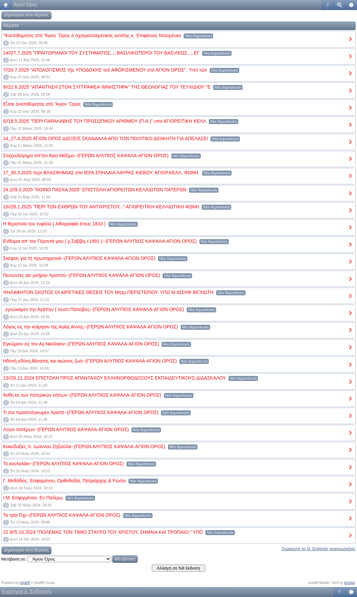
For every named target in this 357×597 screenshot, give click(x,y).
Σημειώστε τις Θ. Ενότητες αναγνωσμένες (319, 548)
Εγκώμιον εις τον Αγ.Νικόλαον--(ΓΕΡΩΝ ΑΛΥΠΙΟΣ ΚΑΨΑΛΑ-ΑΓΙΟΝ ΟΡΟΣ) (81, 343)
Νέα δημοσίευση (198, 36)
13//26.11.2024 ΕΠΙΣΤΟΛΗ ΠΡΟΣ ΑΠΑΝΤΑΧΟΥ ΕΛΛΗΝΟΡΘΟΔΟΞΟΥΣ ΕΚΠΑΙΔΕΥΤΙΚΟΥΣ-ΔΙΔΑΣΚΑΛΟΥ (114, 378)
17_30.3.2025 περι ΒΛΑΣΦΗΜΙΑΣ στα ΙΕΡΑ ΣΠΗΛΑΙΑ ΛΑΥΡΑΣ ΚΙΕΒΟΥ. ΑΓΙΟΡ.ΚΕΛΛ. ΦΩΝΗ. (101, 172)
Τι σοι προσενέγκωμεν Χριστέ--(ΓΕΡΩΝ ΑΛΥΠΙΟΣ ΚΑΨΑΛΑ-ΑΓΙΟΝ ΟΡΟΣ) (81, 412)
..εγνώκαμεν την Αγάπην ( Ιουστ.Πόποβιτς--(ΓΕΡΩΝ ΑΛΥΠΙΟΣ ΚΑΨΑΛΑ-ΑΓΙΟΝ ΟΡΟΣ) (93, 309)
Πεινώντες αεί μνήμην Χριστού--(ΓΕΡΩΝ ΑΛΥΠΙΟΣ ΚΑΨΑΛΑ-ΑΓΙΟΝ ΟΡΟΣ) (81, 275)
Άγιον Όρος (25, 4)
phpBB (25, 583)
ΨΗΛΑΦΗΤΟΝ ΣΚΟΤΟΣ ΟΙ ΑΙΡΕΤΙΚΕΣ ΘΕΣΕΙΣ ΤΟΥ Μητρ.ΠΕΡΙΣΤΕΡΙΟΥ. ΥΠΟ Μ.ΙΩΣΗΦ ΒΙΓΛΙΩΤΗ (108, 292)
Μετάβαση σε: (13, 559)
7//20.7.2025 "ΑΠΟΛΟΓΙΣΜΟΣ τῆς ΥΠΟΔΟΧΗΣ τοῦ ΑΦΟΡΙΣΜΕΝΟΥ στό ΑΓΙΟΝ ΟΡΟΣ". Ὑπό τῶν (105, 70)
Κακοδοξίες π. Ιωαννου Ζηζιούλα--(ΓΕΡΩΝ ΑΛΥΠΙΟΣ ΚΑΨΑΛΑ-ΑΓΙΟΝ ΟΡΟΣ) (84, 446)
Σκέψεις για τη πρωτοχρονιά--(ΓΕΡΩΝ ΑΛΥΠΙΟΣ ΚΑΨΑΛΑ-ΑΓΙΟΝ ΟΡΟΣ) (79, 258)
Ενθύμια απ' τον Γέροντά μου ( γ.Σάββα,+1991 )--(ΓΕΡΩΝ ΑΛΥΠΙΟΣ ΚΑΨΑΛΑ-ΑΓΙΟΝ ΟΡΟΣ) (100, 241)
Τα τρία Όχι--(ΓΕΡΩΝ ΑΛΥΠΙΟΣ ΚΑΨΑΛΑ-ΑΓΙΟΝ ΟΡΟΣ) (61, 515)
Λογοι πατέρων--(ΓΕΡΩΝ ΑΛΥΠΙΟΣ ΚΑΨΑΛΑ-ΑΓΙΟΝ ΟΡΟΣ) (66, 429)
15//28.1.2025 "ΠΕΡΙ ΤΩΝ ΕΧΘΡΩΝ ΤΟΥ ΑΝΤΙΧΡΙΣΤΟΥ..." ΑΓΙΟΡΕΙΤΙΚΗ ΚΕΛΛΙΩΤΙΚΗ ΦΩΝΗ (101, 206)
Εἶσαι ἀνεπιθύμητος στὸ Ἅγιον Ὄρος (42, 104)
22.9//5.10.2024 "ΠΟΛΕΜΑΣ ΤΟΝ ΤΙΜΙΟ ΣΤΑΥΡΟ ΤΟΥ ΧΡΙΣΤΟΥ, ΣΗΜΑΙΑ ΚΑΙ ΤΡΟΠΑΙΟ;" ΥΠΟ (103, 532)
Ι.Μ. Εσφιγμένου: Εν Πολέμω (33, 497)
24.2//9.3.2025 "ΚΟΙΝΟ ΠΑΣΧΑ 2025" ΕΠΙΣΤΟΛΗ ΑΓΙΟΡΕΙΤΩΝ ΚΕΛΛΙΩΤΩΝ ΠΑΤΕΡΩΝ (94, 189)
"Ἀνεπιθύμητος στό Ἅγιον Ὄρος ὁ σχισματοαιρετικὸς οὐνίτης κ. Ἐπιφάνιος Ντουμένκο (92, 35)
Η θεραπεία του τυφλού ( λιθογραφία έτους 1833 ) (54, 223)
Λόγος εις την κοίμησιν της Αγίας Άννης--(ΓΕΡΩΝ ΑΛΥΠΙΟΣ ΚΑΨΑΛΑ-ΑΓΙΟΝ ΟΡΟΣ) (90, 326)
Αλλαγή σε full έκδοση (178, 568)
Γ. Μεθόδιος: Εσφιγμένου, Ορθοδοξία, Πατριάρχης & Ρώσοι (64, 480)
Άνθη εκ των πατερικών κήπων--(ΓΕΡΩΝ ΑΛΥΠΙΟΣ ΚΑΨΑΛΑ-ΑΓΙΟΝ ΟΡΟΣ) (82, 395)
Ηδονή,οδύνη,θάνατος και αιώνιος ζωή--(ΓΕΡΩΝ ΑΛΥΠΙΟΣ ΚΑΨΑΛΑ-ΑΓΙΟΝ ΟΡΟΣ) (90, 361)
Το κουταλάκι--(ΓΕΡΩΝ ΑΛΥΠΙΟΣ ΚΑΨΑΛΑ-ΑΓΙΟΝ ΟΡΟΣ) (63, 463)
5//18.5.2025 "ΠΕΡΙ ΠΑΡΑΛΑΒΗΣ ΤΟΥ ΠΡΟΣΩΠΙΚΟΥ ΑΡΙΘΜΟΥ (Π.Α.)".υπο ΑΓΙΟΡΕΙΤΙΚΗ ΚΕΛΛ (104, 121)
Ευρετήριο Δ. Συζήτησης (27, 591)
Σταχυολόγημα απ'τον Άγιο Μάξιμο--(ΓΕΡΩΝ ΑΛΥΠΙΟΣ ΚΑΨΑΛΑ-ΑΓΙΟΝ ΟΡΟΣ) (86, 155)
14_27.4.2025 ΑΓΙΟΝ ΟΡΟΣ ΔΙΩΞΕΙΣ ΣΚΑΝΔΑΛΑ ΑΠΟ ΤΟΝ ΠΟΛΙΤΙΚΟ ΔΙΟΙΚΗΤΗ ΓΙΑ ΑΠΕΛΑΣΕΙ (105, 138)
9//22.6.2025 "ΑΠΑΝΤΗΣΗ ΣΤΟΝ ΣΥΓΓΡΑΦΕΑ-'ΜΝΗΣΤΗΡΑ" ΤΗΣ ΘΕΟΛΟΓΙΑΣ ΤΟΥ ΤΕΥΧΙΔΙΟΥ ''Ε (107, 87)
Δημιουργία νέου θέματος (26, 15)
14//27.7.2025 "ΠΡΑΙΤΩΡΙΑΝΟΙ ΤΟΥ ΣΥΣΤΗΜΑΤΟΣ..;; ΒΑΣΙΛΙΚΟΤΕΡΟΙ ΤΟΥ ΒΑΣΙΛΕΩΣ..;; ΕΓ (101, 53)
